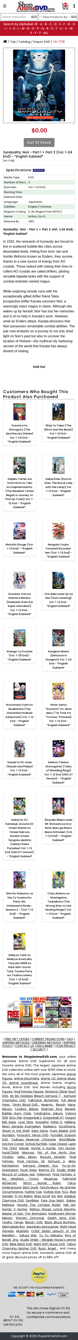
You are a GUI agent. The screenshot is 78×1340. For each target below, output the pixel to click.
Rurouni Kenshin (53, 1157)
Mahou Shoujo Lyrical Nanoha (52, 1209)
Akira (71, 1161)
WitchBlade (67, 1139)
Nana (71, 1105)
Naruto (7, 1109)
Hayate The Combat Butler (39, 1205)
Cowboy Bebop (26, 1109)
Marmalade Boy (13, 1227)
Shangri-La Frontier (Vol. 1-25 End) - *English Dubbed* (19, 655)
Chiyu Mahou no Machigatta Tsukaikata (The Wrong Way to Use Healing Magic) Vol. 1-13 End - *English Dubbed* (58, 905)
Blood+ (61, 1105)
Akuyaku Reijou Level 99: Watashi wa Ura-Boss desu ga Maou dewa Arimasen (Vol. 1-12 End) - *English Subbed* (58, 830)
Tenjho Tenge (12, 1222)
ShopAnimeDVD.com (52, 1336)
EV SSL (15, 1317)
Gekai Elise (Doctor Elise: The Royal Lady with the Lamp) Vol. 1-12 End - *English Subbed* (59, 487)
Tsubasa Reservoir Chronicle (33, 1139)
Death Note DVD (61, 1218)
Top (13, 42)
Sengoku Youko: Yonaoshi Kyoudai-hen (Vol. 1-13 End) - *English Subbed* (58, 551)
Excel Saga (28, 1170)
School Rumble (36, 1144)
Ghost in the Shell (15, 1131)
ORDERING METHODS (46, 1042)
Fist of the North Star (56, 1152)
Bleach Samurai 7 (47, 1096)
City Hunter (66, 1148)
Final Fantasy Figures (28, 1091)
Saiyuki (24, 1148)
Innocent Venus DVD (32, 1135)
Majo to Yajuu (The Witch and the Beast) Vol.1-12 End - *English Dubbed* (58, 431)
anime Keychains (26, 1078)
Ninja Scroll (42, 1196)
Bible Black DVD (21, 1244)
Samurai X (56, 1161)
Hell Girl (69, 1205)
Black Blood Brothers (60, 1222)
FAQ (70, 1039)
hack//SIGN (10, 1152)
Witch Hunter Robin (42, 1183)
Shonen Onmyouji (30, 1218)
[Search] (18, 17)
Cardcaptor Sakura (48, 1113)
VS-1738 (59, 42)
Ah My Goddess (21, 1096)
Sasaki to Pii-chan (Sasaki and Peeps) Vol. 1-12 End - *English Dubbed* (19, 768)
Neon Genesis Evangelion (21, 1126)
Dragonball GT (53, 1118)
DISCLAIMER (44, 1046)
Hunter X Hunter (43, 1148)
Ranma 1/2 (46, 1170)
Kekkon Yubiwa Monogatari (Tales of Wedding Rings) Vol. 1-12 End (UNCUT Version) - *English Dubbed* (58, 772)
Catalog (24, 42)
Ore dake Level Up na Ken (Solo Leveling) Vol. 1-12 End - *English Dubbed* (58, 600)
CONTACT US (24, 1046)
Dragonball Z (33, 1118)
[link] (15, 1306)
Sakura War (28, 1235)
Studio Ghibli (66, 1170)
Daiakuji (69, 1196)
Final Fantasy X (64, 1174)
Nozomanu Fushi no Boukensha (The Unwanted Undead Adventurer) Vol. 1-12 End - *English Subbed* (19, 715)
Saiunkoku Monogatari (42, 1227)
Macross (28, 1152)
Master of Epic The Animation (24, 1214)
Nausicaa (50, 1179)
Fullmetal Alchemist (43, 1100)
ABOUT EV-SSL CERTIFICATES (13, 1322)
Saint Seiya (39, 1131)
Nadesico (49, 1126)
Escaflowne (67, 1126)
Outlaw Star (52, 1192)
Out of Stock (39, 142)
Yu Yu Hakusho (51, 1235)
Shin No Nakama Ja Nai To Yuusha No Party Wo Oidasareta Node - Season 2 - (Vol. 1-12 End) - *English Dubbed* (19, 905)
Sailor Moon (26, 1157)
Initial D (56, 1122)
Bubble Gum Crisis (16, 1113)
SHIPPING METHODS (16, 1042)
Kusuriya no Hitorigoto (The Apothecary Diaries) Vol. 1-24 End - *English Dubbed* (19, 433)
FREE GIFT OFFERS (17, 1039)
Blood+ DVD (34, 1222)
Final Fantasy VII (30, 1161)
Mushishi (22, 1231)
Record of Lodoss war (18, 1174)
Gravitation (10, 1170)
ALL (45, 33)
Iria (53, 1196)
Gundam (8, 1135)
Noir (60, 1196)
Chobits (7, 1157)
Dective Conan (13, 1144)
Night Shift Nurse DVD (49, 1244)
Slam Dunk (30, 1187)
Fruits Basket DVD (63, 1131)
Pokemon (44, 1174)
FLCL (65, 1192)
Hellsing (69, 1122)
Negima (47, 1105)
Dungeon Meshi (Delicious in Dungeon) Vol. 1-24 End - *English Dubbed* (59, 659)
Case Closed (58, 1144)
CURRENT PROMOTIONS (48, 1039)
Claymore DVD (13, 1200)
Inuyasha (41, 1122)
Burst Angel (47, 1248)
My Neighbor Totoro (20, 1179)
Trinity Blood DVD (25, 1105)
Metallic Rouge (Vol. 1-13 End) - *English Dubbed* (19, 549)
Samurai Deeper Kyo (40, 1166)
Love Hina (25, 1122)
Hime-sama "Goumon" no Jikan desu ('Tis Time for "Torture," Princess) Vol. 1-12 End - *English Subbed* (58, 715)
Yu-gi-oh (68, 1166)
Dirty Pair (15, 1118)
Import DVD (41, 42)
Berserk (70, 1109)
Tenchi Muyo (49, 1187)
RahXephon (10, 1166)
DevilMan (32, 1200)
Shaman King (51, 1109)
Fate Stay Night (52, 1200)
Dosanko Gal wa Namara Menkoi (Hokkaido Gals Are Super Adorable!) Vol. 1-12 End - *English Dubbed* (19, 604)
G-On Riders (23, 1196)
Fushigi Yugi (33, 1192)
